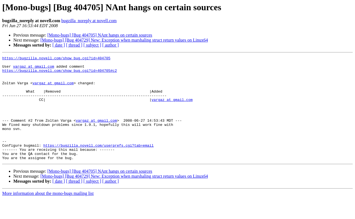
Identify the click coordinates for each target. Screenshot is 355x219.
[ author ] (110, 45)
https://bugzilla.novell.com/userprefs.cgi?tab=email (98, 163)
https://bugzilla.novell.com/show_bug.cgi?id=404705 (56, 58)
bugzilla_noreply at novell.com (89, 20)
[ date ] (58, 45)
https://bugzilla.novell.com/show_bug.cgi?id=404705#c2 (59, 73)
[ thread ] (74, 45)
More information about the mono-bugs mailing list (48, 214)
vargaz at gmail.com (33, 68)
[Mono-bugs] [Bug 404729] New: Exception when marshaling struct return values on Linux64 (124, 40)
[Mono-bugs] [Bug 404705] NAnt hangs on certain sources (99, 35)
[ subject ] (92, 45)
